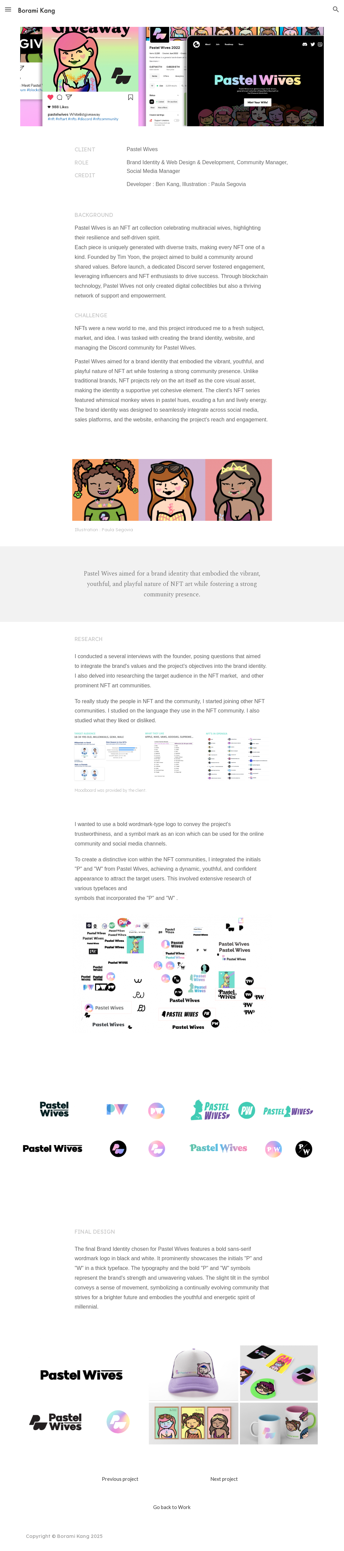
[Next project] (224, 1479)
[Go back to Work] (172, 1507)
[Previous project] (120, 1479)
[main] (94, 162)
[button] (8, 9)
